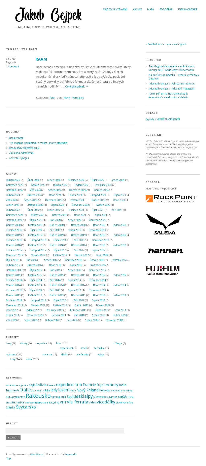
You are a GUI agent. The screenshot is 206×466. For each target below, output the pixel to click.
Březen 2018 (78, 245)
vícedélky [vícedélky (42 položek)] (106, 401)
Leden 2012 (32, 310)
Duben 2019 (57, 235)
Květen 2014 (35, 285)
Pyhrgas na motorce (183, 83)
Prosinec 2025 (76, 179)
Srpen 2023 (30, 200)
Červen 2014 (13, 285)
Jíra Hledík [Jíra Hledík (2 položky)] (36, 390)
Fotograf (166, 9)
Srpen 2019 (74, 229)
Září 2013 (54, 290)
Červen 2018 (13, 245)
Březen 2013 (78, 295)
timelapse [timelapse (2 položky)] (29, 402)
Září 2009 (11, 320)
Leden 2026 (53, 179)
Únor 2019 (99, 235)
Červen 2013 (13, 295)
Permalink (78, 97)
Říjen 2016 (12, 259)
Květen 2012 (60, 305)
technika (99, 348)
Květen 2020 (35, 224)
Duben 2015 (57, 275)
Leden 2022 (53, 209)
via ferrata (83, 354)
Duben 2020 (57, 224)
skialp (64, 354)
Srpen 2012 (98, 300)
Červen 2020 (13, 224)
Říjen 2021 (98, 209)
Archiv (137, 9)
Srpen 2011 (12, 315)
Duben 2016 (13, 264)
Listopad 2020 (14, 219)
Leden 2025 (81, 184)
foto (52, 97)
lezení (29, 359)
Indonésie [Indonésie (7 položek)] (13, 390)
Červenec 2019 (97, 229)
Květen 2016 (119, 259)
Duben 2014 (57, 285)
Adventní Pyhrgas (19, 157)
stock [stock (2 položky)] (8, 402)
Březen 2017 (82, 255)
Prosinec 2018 (14, 240)
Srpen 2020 (74, 219)
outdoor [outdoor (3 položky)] (115, 390)
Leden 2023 (12, 204)
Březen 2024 (35, 194)
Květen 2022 (103, 204)
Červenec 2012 (14, 305)
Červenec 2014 (97, 280)
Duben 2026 (13, 179)
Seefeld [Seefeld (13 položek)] (72, 397)
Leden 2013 (119, 295)
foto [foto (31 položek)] (78, 384)
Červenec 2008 (114, 320)
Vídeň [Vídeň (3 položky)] (119, 402)
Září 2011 (120, 310)
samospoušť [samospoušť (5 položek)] (58, 396)
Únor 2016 (55, 264)
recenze (47, 354)
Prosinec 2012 (14, 300)
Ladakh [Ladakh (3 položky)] (46, 390)
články (23, 343)
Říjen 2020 (36, 219)
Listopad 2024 (14, 189)
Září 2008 (72, 320)
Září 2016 (31, 259)
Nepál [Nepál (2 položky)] (73, 390)
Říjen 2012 (60, 300)
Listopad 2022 (35, 204)
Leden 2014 (119, 285)
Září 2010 (79, 315)
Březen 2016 (35, 264)
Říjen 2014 (36, 280)
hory (12, 359)
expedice (41, 343)
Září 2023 (11, 200)
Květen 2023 (77, 200)
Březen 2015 (78, 275)
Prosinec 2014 (14, 280)
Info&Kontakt (187, 9)
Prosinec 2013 (14, 290)
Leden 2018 (119, 245)
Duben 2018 (57, 245)
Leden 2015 (119, 275)
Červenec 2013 (97, 290)
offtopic (117, 343)
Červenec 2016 (73, 259)
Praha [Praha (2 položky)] (9, 397)
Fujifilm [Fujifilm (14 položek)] (102, 385)
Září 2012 (78, 300)
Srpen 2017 (98, 250)
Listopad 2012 (38, 300)
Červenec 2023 (53, 200)
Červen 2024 (101, 189)
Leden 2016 (75, 264)
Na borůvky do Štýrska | (163, 74)
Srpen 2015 (74, 270)
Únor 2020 (99, 224)
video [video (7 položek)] (92, 402)
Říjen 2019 (36, 229)
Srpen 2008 (91, 320)
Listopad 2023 (98, 194)
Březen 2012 (103, 305)
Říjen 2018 (60, 240)
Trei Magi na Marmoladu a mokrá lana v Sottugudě (38, 142)
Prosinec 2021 (76, 209)
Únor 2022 (33, 209)
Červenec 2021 (14, 214)
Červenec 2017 (14, 255)
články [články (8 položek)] (10, 407)
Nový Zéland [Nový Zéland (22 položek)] (87, 390)
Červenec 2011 (35, 315)
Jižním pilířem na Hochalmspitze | (168, 93)
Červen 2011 (59, 315)
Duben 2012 (82, 305)
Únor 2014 (99, 285)
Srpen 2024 (54, 189)
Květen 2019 (35, 235)
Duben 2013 (57, 295)
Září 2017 (78, 250)
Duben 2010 (120, 315)
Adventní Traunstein (183, 88)
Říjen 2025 (98, 179)
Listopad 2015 (14, 270)
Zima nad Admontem (21, 152)
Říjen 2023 (120, 194)
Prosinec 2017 (14, 250)
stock (84, 348)
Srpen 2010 (98, 315)
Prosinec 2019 (14, 229)
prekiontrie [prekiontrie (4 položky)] (18, 396)
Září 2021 (116, 209)
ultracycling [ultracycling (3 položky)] (52, 402)
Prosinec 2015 (98, 264)
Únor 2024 (55, 194)
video (101, 354)
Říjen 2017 (60, 250)
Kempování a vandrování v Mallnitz (168, 97)
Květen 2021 (38, 214)
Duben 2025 (60, 184)
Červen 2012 (38, 305)
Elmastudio (70, 454)
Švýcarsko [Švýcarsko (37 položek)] (26, 406)
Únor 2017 (102, 255)
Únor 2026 (33, 179)
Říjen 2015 (36, 270)
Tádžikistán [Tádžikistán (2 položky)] (40, 402)
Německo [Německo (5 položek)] (104, 390)
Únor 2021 (80, 214)
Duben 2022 (13, 209)
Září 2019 (54, 229)
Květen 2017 (60, 255)
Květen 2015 (35, 275)
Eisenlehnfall (16, 137)
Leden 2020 (119, 224)
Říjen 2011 (102, 310)
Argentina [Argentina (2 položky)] (23, 385)
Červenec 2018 (100, 240)
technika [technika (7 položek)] (18, 402)
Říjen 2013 (36, 290)
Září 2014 (54, 280)
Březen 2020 (78, 224)
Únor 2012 (12, 310)
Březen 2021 (59, 214)
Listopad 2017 (38, 250)
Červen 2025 (38, 184)
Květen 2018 (35, 245)
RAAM (41, 59)
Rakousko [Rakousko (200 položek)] (38, 395)
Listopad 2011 (78, 310)
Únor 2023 (119, 200)
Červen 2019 (13, 235)
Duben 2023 (98, 200)
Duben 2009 (52, 320)
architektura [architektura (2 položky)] (12, 385)
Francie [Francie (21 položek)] (89, 385)
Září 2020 (55, 219)
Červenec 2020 (97, 219)
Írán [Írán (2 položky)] (131, 402)
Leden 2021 (100, 214)
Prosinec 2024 (104, 184)
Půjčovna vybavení (115, 9)
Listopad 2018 (38, 240)
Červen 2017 (38, 255)
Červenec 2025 (14, 184)
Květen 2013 (35, 295)
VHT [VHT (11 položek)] (63, 402)
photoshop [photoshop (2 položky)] (126, 390)
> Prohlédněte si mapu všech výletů (166, 44)
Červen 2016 (97, 259)
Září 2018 (78, 240)
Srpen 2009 (30, 320)
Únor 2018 (99, 245)
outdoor (11, 354)
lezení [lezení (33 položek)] (63, 389)
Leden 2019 (119, 235)
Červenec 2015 (97, 270)
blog (8, 343)
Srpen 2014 (74, 280)
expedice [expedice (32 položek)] (64, 384)
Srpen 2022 (57, 204)
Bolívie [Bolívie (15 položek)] (41, 385)
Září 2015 (55, 270)
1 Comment (12, 66)
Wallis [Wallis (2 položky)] (125, 402)
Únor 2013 (99, 295)
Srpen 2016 (50, 259)
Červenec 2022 (80, 204)
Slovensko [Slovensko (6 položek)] (99, 396)
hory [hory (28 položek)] (113, 384)
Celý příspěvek (77, 86)
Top (8, 458)
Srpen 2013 (74, 290)
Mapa (150, 9)
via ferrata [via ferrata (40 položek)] (77, 401)
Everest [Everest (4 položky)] (51, 385)
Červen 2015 (13, 275)
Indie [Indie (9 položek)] (122, 385)
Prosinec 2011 (54, 310)
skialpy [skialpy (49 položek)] (86, 396)
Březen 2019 (78, 235)
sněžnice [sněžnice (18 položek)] (125, 396)
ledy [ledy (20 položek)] (54, 390)
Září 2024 (35, 189)
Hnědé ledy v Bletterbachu (24, 147)
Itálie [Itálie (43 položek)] (25, 389)
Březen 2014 (78, 285)
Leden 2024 (75, 194)
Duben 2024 (13, 194)
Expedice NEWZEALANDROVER (163, 119)
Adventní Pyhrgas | (159, 83)
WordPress (36, 454)
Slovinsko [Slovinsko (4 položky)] (111, 396)
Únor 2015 (99, 275)
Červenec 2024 (77, 189)
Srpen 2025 (118, 179)
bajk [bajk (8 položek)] (32, 385)
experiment (66, 348)
